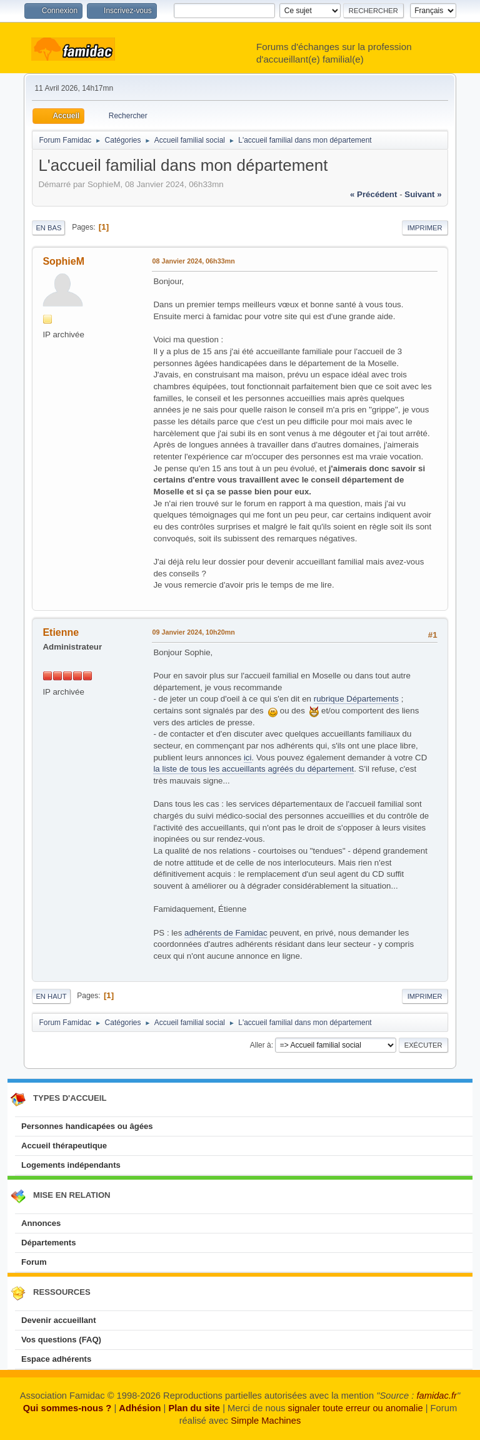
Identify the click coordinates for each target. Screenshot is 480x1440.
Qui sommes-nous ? (67, 1408)
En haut (51, 996)
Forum (34, 1262)
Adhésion (140, 1408)
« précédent (374, 194)
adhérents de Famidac (226, 932)
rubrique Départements (356, 698)
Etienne (60, 632)
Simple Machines (266, 1421)
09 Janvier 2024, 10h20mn (193, 632)
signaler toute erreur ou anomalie (355, 1408)
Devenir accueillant (58, 1320)
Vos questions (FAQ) (61, 1339)
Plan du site (194, 1408)
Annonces (41, 1223)
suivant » (422, 194)
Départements (48, 1242)
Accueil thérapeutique (64, 1145)
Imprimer (425, 228)
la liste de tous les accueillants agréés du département (253, 769)
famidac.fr (436, 1396)
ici (248, 757)
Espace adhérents (56, 1359)
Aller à (260, 1045)
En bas (48, 228)
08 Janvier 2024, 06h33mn (193, 261)
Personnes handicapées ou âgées (87, 1126)
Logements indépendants (71, 1165)
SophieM (63, 261)
